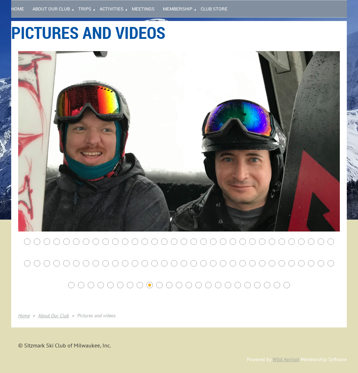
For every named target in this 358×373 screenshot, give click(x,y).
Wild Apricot (286, 359)
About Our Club (53, 315)
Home (24, 315)
